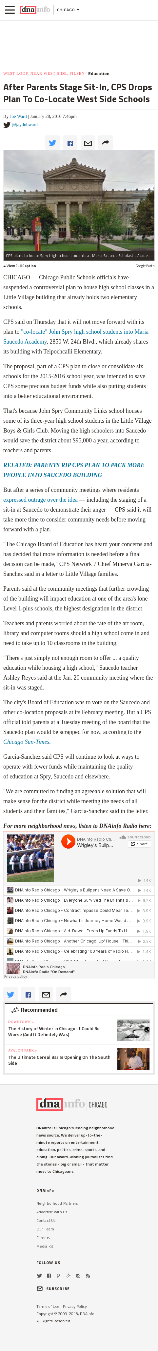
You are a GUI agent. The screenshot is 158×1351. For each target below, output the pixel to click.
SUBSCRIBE (53, 1288)
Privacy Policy (75, 1306)
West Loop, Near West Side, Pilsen (44, 73)
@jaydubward (25, 124)
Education (98, 73)
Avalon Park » (22, 1050)
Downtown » (21, 1022)
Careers (43, 1237)
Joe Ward (18, 116)
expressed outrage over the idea (40, 499)
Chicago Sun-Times (26, 742)
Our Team (45, 1229)
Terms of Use (47, 1306)
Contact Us (45, 1220)
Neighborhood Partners (57, 1203)
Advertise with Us (51, 1212)
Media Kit (44, 1246)
